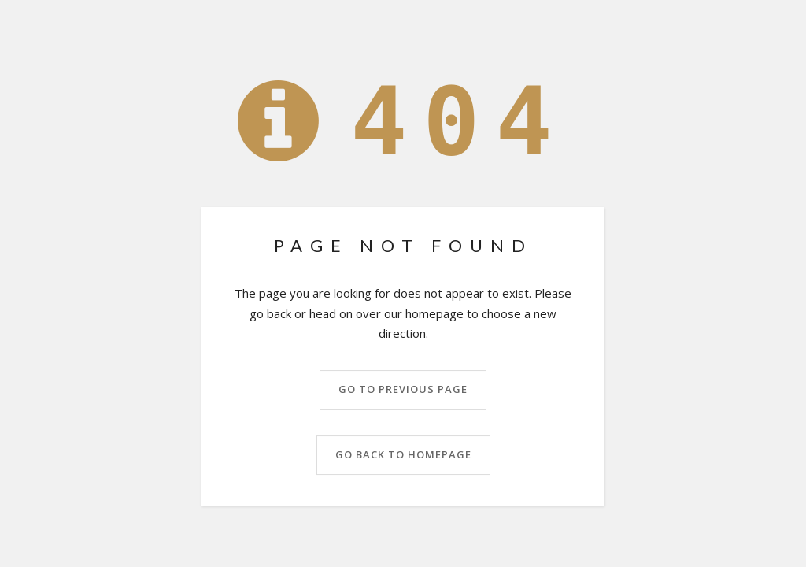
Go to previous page (403, 389)
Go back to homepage (403, 454)
